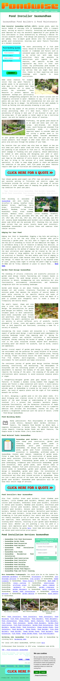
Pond (3, 199)
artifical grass (19, 585)
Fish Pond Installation (20, 619)
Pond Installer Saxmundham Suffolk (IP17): (20, 26)
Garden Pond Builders (37, 623)
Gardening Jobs (20, 639)
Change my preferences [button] (41, 675)
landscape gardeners (10, 576)
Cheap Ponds (24, 621)
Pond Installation (9, 621)
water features (15, 522)
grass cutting (19, 583)
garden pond (44, 121)
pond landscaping (9, 462)
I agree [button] (36, 672)
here (29, 528)
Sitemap (3, 666)
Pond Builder (43, 629)
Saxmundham (6, 201)
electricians (49, 583)
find (8, 498)
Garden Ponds (15, 627)
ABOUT (40, 11)
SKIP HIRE (51, 581)
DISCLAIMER (54, 11)
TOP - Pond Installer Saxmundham (15, 650)
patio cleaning (48, 589)
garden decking (28, 593)
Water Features (37, 621)
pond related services (31, 475)
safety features (9, 88)
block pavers (53, 593)
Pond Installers (14, 616)
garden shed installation (24, 591)
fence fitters (28, 581)
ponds (47, 26)
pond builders (32, 220)
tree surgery (35, 579)
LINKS (35, 11)
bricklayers (36, 576)
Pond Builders (37, 619)
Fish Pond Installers (22, 625)
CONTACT (46, 11)
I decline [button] (43, 672)
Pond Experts (28, 666)
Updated (21, 666)
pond (56, 49)
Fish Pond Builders (46, 633)
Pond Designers (51, 619)
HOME (30, 11)
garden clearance (46, 587)
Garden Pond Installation (43, 625)
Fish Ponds (6, 623)
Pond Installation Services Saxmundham (25, 535)
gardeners (17, 587)
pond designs (7, 310)
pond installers (50, 224)
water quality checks (11, 460)
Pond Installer (19, 623)
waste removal (49, 585)
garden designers (20, 589)
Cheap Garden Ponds (45, 627)
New (16, 666)
